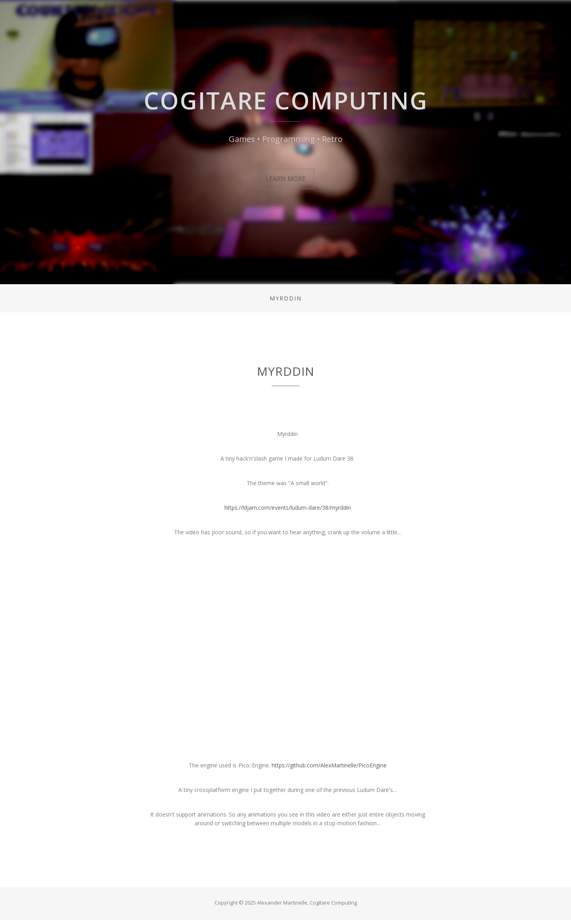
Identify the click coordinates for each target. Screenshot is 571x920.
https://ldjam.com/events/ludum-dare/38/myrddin (287, 507)
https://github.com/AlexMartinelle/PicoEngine (329, 765)
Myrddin (286, 298)
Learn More (286, 178)
